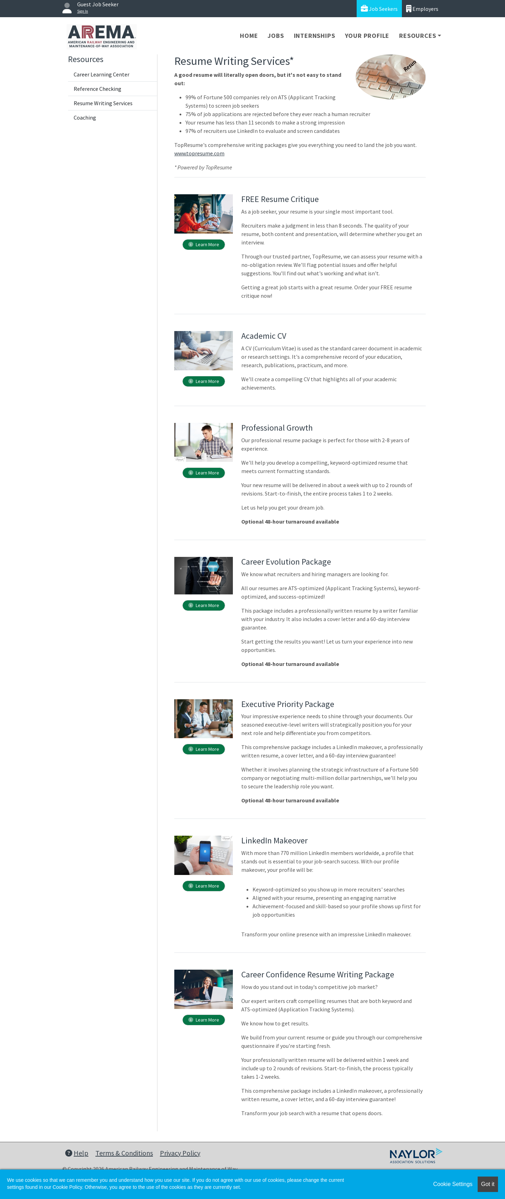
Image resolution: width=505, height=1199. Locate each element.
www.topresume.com (199, 153)
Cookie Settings (452, 1184)
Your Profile (367, 36)
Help (76, 1153)
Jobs (276, 36)
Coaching (85, 117)
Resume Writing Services (103, 103)
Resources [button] (417, 36)
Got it (487, 1184)
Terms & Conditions (124, 1153)
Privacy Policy (180, 1153)
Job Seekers (379, 8)
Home (249, 36)
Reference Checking (97, 88)
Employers (422, 8)
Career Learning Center (101, 74)
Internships (314, 36)
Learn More (203, 244)
